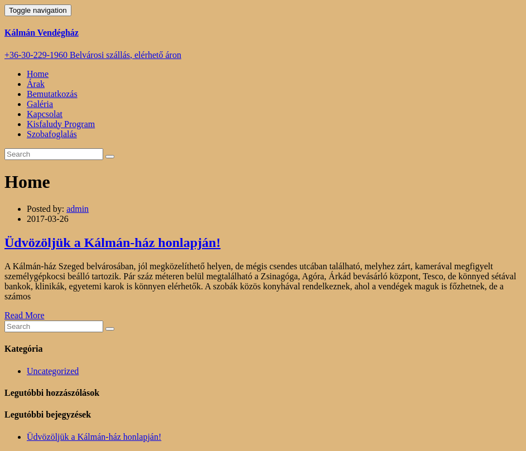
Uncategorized (53, 371)
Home (38, 74)
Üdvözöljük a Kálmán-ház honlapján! (112, 242)
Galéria (40, 104)
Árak (36, 84)
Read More (24, 315)
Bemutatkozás (52, 94)
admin (77, 209)
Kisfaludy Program (61, 124)
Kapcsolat (44, 114)
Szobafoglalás (52, 134)
